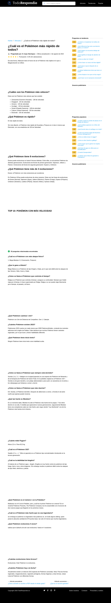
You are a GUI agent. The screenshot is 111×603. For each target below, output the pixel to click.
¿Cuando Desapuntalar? (85, 152)
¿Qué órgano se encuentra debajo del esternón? (88, 51)
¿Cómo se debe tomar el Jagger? (87, 137)
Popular (100, 3)
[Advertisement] (55, 22)
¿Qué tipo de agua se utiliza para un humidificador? (88, 148)
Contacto (84, 590)
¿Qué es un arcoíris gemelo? (59, 583)
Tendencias (91, 3)
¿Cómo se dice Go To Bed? (85, 59)
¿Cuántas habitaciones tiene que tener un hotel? (90, 71)
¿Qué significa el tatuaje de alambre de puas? (89, 55)
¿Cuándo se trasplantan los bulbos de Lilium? (88, 42)
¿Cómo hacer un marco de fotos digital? (89, 62)
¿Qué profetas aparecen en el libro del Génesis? (89, 125)
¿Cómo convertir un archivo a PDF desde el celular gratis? (26, 583)
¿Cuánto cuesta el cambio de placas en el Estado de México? (90, 121)
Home (10, 41)
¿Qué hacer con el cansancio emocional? (89, 78)
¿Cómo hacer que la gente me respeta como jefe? (89, 144)
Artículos (82, 3)
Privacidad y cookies (96, 590)
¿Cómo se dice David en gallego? (87, 140)
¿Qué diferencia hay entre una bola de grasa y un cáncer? (89, 47)
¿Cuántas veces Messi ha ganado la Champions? (88, 156)
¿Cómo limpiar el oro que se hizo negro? (89, 74)
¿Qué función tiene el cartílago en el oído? (90, 129)
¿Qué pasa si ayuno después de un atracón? (88, 66)
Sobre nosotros (74, 590)
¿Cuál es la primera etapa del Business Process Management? (89, 133)
